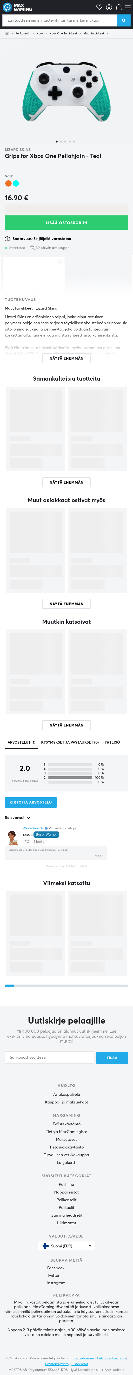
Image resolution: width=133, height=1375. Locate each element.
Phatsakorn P (33, 828)
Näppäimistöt (66, 1192)
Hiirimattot (66, 1223)
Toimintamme (83, 1358)
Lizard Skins (18, 150)
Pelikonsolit (22, 33)
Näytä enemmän (67, 482)
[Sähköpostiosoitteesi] (49, 1058)
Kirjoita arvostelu (31, 802)
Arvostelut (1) (21, 742)
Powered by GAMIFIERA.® (66, 866)
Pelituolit (66, 1207)
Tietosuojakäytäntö (66, 1147)
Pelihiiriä (66, 1184)
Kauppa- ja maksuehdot (66, 1102)
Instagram (56, 1282)
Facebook (55, 1268)
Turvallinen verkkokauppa (66, 1154)
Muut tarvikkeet (93, 33)
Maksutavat (66, 1139)
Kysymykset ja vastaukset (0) (70, 742)
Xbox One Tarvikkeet (63, 33)
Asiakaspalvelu (66, 1094)
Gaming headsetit (67, 1215)
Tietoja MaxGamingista (66, 1131)
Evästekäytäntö (66, 1124)
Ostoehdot (80, 1363)
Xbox (40, 33)
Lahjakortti (66, 1162)
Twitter (53, 1275)
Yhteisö (112, 742)
